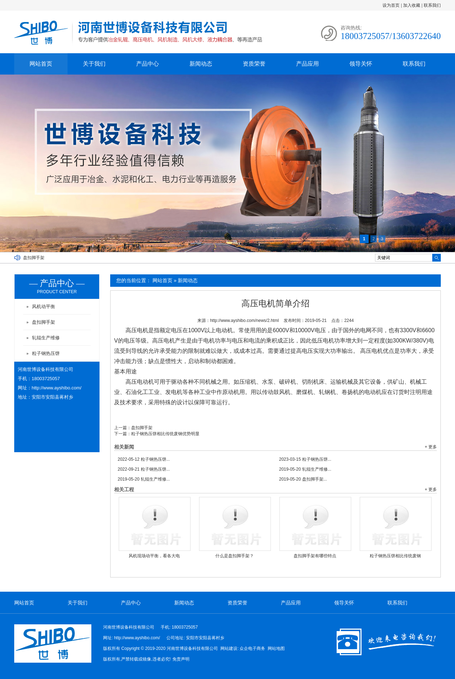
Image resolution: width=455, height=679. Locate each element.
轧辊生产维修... (305, 469)
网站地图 (276, 648)
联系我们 (432, 5)
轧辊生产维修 (46, 337)
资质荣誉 (254, 64)
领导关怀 (360, 64)
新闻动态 (200, 64)
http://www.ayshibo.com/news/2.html (244, 320)
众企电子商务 (252, 648)
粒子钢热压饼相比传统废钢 (395, 555)
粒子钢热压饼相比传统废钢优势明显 (165, 433)
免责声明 (180, 659)
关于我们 (94, 64)
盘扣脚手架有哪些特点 (315, 555)
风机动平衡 (43, 306)
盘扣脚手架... (303, 479)
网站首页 (41, 64)
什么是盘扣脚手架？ (234, 555)
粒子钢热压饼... (144, 459)
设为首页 (391, 5)
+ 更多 (431, 446)
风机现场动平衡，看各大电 (154, 555)
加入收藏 (411, 5)
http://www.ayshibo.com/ (56, 387)
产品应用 (307, 64)
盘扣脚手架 (33, 257)
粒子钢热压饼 (46, 353)
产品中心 (147, 64)
